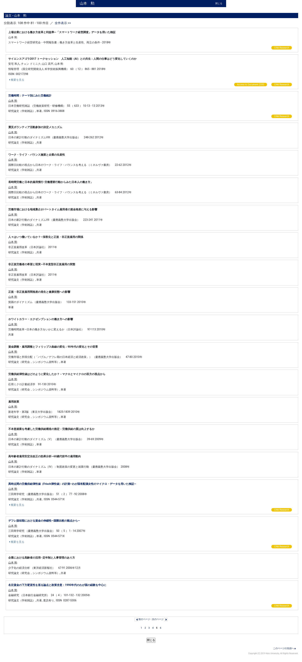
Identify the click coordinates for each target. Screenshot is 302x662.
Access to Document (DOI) (250, 84)
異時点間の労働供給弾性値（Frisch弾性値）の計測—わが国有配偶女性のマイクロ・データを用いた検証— (72, 484)
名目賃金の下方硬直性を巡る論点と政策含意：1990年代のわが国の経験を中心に (57, 585)
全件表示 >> (62, 23)
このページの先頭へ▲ (284, 648)
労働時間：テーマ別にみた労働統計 (29, 95)
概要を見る (16, 79)
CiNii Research (281, 47)
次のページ (158, 619)
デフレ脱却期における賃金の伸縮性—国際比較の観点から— (44, 520)
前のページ (144, 619)
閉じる (218, 3)
